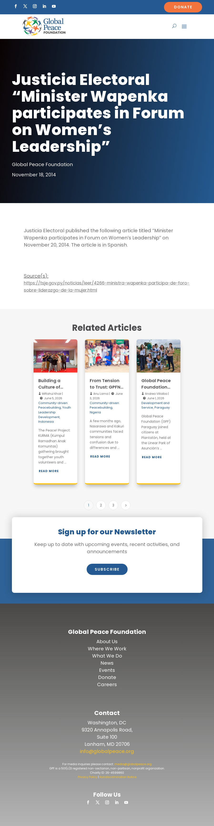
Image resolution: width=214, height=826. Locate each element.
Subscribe (107, 569)
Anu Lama (100, 394)
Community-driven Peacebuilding (53, 405)
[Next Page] (125, 505)
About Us (107, 641)
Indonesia (46, 421)
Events (107, 670)
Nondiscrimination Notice (118, 777)
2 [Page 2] (101, 505)
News (107, 663)
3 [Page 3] (113, 505)
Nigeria (95, 412)
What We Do (107, 655)
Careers (107, 684)
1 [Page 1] (88, 505)
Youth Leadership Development (54, 412)
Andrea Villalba (155, 394)
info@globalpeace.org (107, 751)
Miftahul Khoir (51, 394)
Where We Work (107, 648)
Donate (183, 7)
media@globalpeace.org (133, 764)
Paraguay (162, 407)
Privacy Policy (87, 777)
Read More (49, 471)
